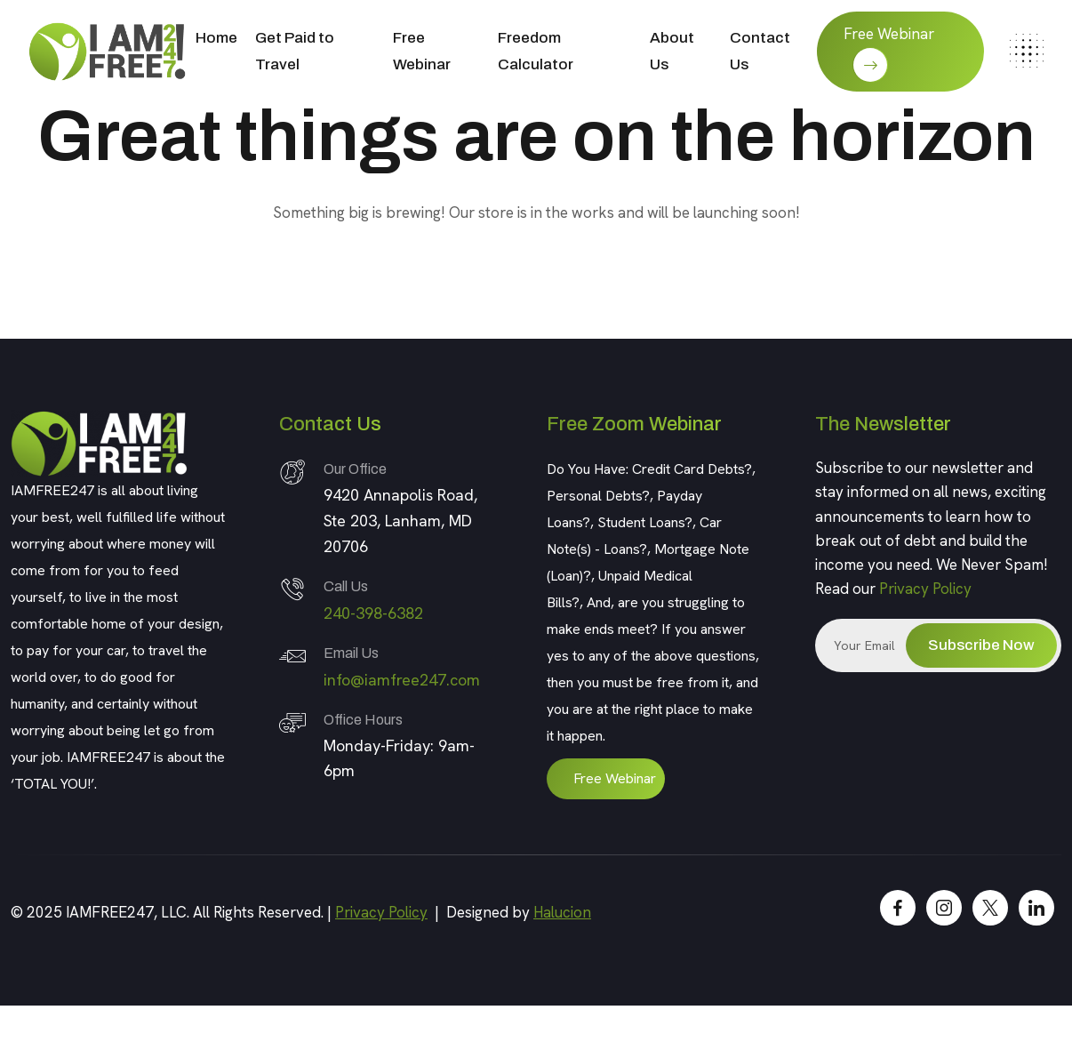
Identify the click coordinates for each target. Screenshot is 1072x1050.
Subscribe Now (981, 645)
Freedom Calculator (535, 51)
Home (216, 37)
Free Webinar (422, 51)
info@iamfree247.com (402, 679)
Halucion (562, 912)
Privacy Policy (925, 588)
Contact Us (760, 51)
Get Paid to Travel (294, 51)
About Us (672, 51)
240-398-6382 (373, 613)
